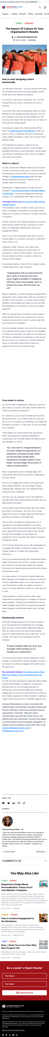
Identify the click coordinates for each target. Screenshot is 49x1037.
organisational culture (20, 176)
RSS (35, 1027)
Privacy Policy (6, 1027)
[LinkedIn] (10, 990)
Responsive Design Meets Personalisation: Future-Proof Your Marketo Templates (16, 843)
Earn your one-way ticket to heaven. (13, 986)
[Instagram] (17, 990)
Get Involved (7, 1010)
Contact (5, 1014)
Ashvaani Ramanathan (27, 37)
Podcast (5, 870)
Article (19, 23)
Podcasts (22, 14)
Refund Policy (15, 1027)
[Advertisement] (24, 719)
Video (4, 897)
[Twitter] (6, 990)
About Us (6, 1001)
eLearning (38, 14)
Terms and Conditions (26, 1027)
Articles (14, 14)
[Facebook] (3, 990)
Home (4, 997)
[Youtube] (13, 990)
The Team (6, 1005)
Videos (30, 14)
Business (29, 23)
